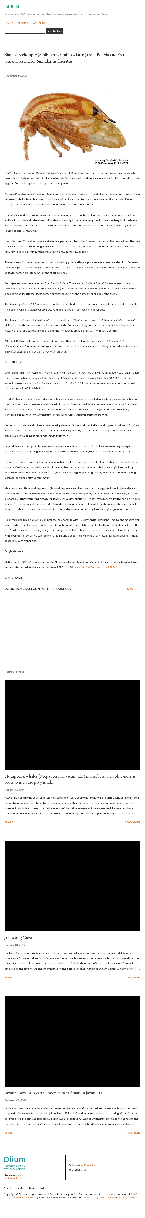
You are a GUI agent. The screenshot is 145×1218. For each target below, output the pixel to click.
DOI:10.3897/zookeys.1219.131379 (95, 567)
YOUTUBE (39, 23)
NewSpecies (46, 588)
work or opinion (13, 1178)
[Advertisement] (72, 631)
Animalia (21, 588)
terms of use (89, 1197)
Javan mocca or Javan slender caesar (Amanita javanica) (53, 1092)
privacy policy (127, 1197)
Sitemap (32, 1187)
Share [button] (131, 588)
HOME (9, 23)
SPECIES (23, 23)
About (7, 1187)
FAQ (42, 1187)
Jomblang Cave (18, 937)
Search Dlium (54, 30)
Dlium (12, 7)
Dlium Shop (90, 1165)
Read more (132, 822)
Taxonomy (63, 588)
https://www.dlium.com (23, 1197)
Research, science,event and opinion (34, 1162)
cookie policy (105, 1197)
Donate (19, 1187)
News (33, 588)
